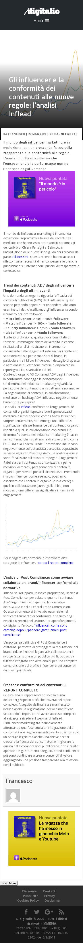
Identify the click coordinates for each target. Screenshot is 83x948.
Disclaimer (53, 900)
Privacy (49, 896)
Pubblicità (31, 896)
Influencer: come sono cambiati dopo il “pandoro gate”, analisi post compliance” (35, 630)
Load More (9, 883)
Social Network (62, 134)
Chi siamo (29, 891)
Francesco (16, 134)
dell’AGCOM (20, 257)
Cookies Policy (28, 900)
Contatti (49, 891)
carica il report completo (55, 563)
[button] (38, 21)
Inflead (26, 407)
